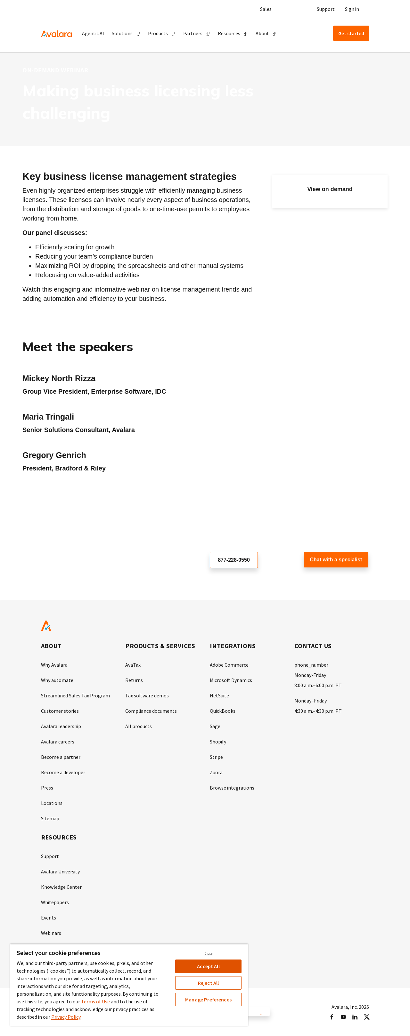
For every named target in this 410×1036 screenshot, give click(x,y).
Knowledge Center (61, 887)
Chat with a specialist (336, 559)
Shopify (218, 741)
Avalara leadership (61, 726)
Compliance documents (151, 711)
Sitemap (50, 818)
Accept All (208, 966)
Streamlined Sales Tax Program (75, 695)
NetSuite (219, 695)
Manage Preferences (208, 999)
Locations (51, 803)
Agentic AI (93, 33)
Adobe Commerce (229, 665)
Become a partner (60, 757)
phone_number (311, 665)
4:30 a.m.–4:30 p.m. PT (318, 711)
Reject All (208, 983)
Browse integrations (232, 787)
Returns (134, 680)
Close (208, 953)
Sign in (352, 9)
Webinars (51, 933)
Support (326, 9)
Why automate (57, 680)
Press (47, 787)
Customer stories (60, 711)
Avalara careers (57, 741)
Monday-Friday (310, 675)
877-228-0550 (234, 560)
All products (138, 726)
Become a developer (63, 772)
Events (48, 917)
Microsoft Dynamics (231, 680)
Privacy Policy (65, 1017)
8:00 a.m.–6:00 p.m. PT (318, 685)
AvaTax (133, 665)
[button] (126, 33)
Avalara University (60, 871)
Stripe (216, 757)
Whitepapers (55, 902)
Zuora (216, 772)
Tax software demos (147, 695)
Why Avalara (54, 665)
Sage (215, 726)
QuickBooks (222, 711)
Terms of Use (95, 1001)
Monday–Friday (310, 700)
